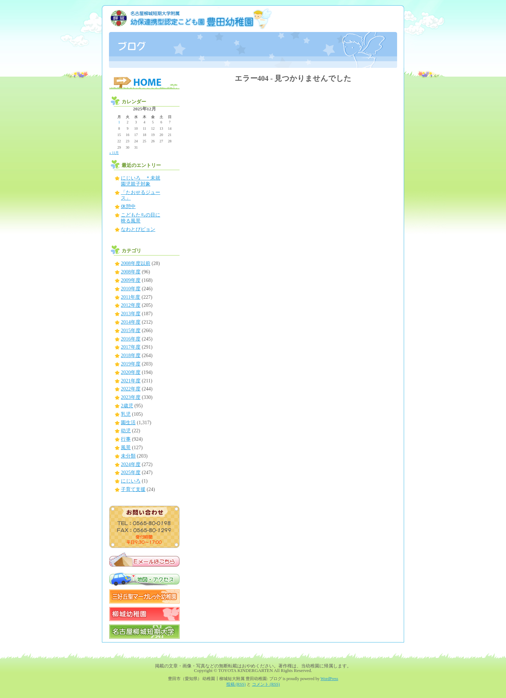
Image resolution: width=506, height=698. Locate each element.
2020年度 (131, 372)
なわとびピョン (138, 229)
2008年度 (131, 271)
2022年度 (131, 389)
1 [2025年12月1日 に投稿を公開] (119, 122)
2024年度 (131, 464)
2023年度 (131, 397)
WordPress (329, 679)
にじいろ (131, 481)
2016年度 (131, 339)
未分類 (128, 456)
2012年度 (131, 305)
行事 (126, 439)
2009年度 (131, 280)
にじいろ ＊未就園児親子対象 (140, 181)
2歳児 (127, 405)
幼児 (126, 430)
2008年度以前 (135, 263)
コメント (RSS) (266, 684)
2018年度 (131, 355)
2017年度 (131, 347)
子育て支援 (133, 489)
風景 (126, 447)
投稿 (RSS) (236, 684)
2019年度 (131, 364)
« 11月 (114, 153)
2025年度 (131, 472)
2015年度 (131, 330)
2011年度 (130, 297)
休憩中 (128, 206)
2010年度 (131, 288)
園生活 (128, 422)
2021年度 (131, 380)
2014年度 (131, 322)
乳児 (126, 414)
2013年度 (131, 313)
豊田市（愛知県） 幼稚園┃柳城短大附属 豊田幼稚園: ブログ (253, 36)
